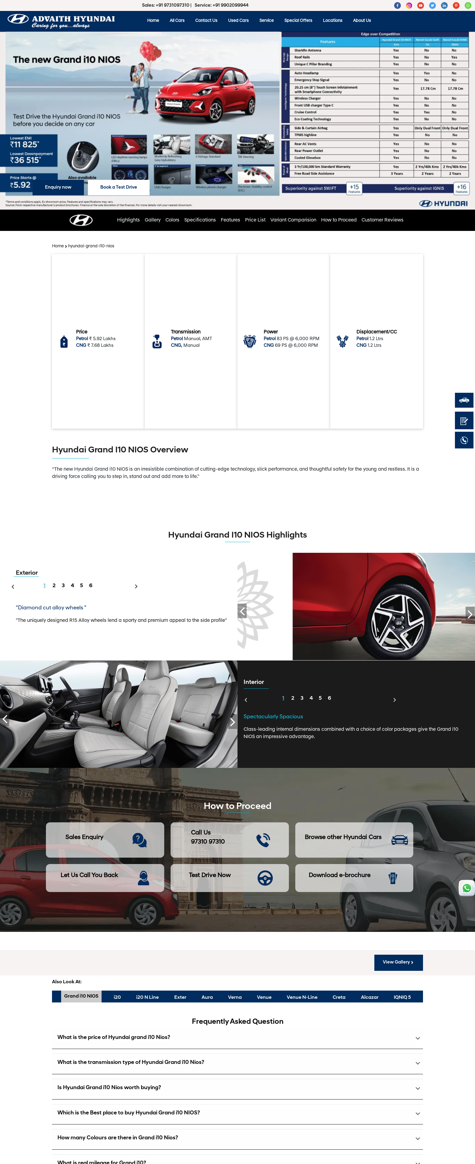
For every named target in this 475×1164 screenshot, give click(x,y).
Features (230, 220)
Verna (235, 997)
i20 (117, 997)
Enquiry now (58, 187)
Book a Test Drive (118, 187)
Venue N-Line (302, 997)
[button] (237, 1039)
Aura (207, 997)
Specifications (200, 220)
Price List (255, 220)
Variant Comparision (293, 220)
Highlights (128, 220)
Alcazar (370, 997)
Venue (264, 997)
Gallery (153, 220)
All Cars (177, 21)
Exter (180, 997)
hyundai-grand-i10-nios (91, 246)
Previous (11, 586)
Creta (339, 997)
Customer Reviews (383, 220)
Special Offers (298, 21)
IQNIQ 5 (402, 997)
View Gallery (398, 962)
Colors (172, 220)
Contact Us (206, 21)
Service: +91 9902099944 (221, 5)
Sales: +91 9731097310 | (167, 5)
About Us (362, 21)
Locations (332, 21)
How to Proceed (339, 220)
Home (153, 21)
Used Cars (238, 21)
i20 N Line (147, 997)
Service (266, 21)
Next (138, 583)
